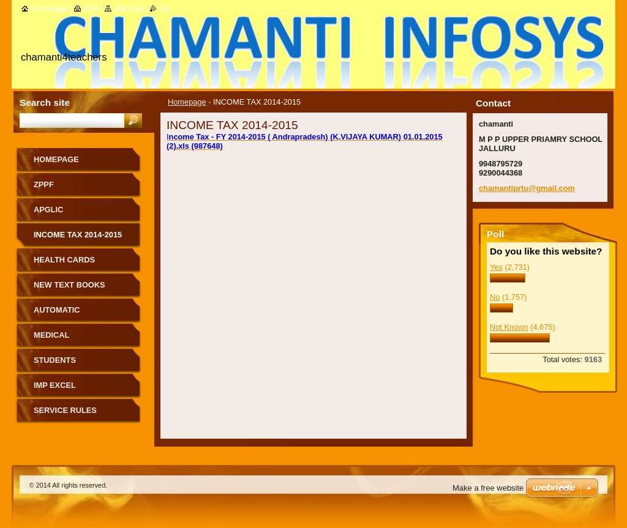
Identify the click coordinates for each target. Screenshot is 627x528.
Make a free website (488, 488)
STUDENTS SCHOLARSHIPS (65, 364)
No (495, 297)
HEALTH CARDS (64, 259)
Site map (128, 8)
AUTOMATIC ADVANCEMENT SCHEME (82, 314)
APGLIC (48, 209)
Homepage (187, 101)
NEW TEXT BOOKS (69, 284)
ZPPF (44, 184)
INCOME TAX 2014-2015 (78, 234)
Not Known (509, 327)
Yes (496, 267)
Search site (45, 102)
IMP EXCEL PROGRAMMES (63, 389)
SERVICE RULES (65, 410)
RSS (164, 8)
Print (91, 8)
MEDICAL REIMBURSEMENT (68, 339)
